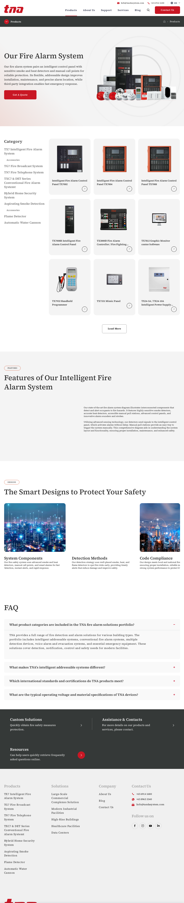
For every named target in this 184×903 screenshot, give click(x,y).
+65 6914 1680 (157, 3)
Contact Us (167, 10)
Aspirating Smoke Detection (24, 204)
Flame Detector (15, 216)
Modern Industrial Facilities (64, 811)
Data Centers (60, 832)
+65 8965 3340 (144, 799)
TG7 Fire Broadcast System (23, 166)
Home (164, 21)
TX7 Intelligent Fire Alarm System (17, 796)
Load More (114, 328)
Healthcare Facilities (65, 826)
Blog (138, 10)
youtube (150, 826)
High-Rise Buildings (65, 819)
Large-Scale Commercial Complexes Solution (65, 798)
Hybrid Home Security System (19, 843)
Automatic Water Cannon (22, 223)
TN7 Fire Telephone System (24, 172)
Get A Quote (20, 94)
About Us (89, 10)
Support (106, 10)
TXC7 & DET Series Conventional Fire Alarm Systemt (22, 183)
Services (123, 10)
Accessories (13, 159)
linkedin (158, 826)
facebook (135, 826)
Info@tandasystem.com (132, 3)
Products (71, 10)
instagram (142, 826)
